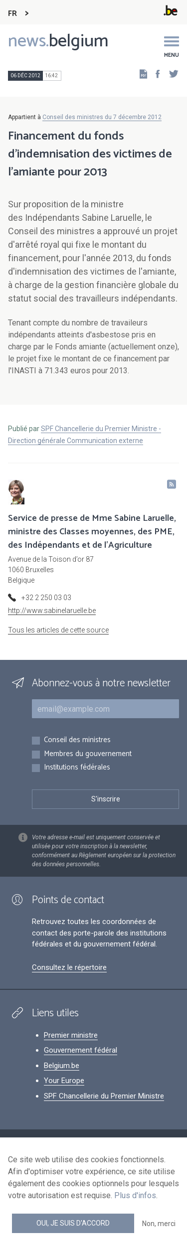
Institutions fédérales (77, 768)
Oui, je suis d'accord (73, 1223)
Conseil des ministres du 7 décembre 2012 (102, 117)
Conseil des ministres (77, 740)
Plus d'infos (135, 1195)
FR (12, 13)
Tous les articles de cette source (58, 630)
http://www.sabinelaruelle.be (52, 611)
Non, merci (159, 1224)
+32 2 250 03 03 (46, 598)
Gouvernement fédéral (80, 1050)
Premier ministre (71, 1035)
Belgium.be (61, 1065)
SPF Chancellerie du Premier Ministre (104, 1096)
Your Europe (64, 1080)
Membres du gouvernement (88, 754)
